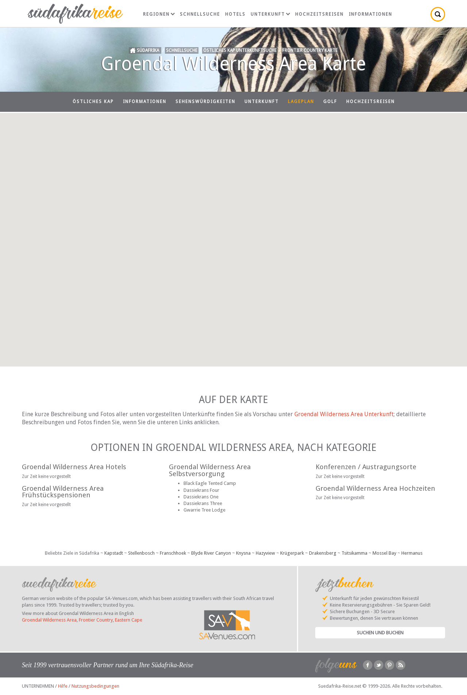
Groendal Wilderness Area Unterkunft (344, 414)
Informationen (370, 14)
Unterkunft (270, 14)
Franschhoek (173, 553)
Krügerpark (292, 553)
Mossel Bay (384, 553)
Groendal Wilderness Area (49, 620)
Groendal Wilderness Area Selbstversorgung (210, 470)
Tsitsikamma (354, 553)
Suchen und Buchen (380, 632)
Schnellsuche (200, 14)
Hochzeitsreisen (319, 14)
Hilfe (62, 686)
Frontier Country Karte (309, 50)
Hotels (235, 14)
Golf (330, 101)
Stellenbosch (141, 553)
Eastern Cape (128, 620)
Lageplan (301, 101)
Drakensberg (322, 553)
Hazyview (265, 553)
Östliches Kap (93, 101)
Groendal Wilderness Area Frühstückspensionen (63, 492)
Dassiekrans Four (201, 490)
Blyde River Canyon (211, 553)
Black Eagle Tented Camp (210, 483)
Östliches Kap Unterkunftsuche (240, 50)
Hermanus (411, 553)
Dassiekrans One (201, 497)
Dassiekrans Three (203, 503)
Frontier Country (96, 620)
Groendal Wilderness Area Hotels (74, 467)
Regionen (159, 14)
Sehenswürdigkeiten (205, 101)
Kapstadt (113, 553)
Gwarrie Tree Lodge (204, 510)
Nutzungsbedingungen (95, 686)
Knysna (243, 553)
